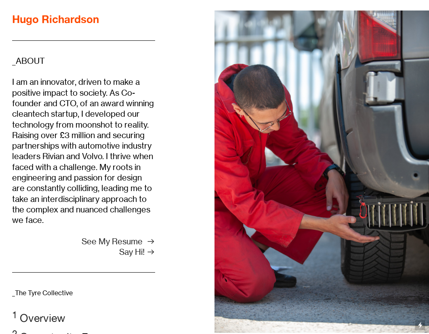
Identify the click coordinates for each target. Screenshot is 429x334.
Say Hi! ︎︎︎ (137, 252)
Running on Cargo (420, 290)
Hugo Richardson (55, 19)
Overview (38, 317)
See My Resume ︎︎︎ (118, 241)
